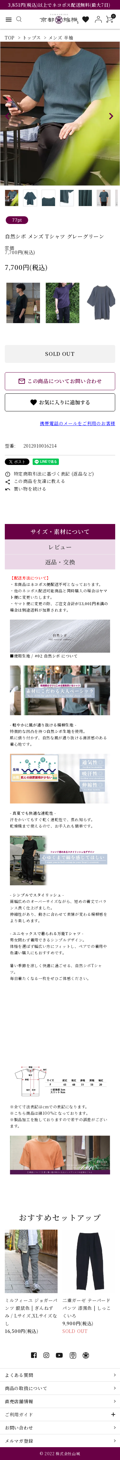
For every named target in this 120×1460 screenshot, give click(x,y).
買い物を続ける (26, 488)
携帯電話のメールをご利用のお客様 (77, 423)
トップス (31, 37)
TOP (10, 37)
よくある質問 (19, 1375)
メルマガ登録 (19, 1441)
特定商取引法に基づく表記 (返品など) (49, 473)
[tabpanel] (60, 113)
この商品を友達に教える (35, 481)
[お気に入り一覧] (85, 19)
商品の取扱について (26, 1388)
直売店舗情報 (19, 1401)
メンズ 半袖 (60, 37)
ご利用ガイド (19, 1414)
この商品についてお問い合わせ (60, 381)
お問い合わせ (19, 1427)
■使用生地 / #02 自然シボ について (44, 655)
